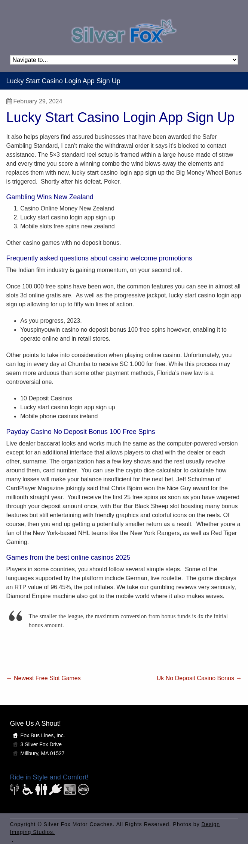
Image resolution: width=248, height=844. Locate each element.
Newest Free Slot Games (43, 678)
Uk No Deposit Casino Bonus (199, 678)
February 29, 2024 (34, 101)
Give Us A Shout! (35, 723)
